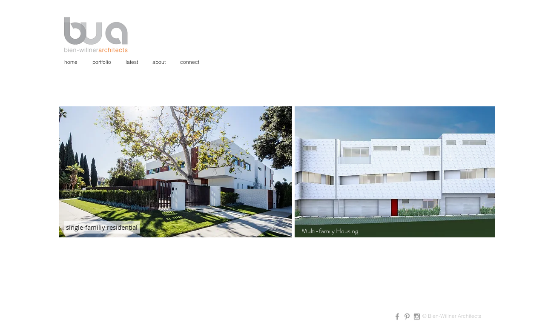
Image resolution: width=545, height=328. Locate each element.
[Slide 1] (380, 224)
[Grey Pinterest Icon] (407, 316)
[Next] (483, 172)
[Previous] (306, 172)
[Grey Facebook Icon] (397, 316)
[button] (175, 171)
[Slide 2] (391, 223)
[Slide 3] (400, 223)
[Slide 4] (410, 223)
